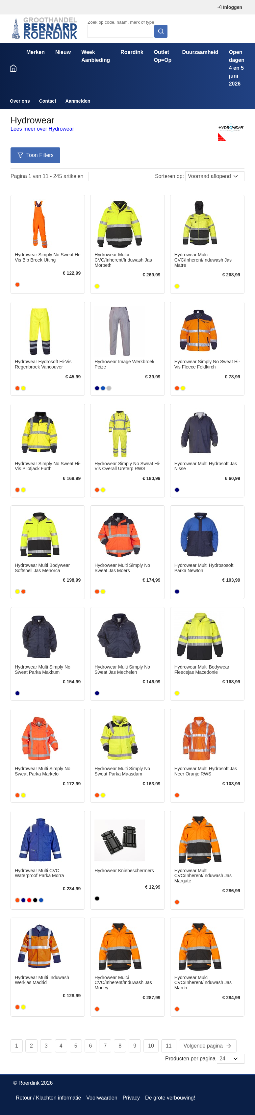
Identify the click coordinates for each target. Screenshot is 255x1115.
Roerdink (131, 52)
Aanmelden (77, 101)
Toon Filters (35, 155)
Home (13, 68)
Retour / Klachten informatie (48, 1098)
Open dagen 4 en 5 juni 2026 (236, 68)
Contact (47, 101)
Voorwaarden (101, 1098)
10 (151, 1046)
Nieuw (63, 52)
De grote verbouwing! (170, 1098)
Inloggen (229, 7)
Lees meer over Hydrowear (42, 129)
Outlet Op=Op (163, 56)
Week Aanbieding (95, 56)
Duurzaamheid (200, 52)
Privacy (131, 1098)
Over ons (20, 101)
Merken (35, 52)
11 (169, 1046)
